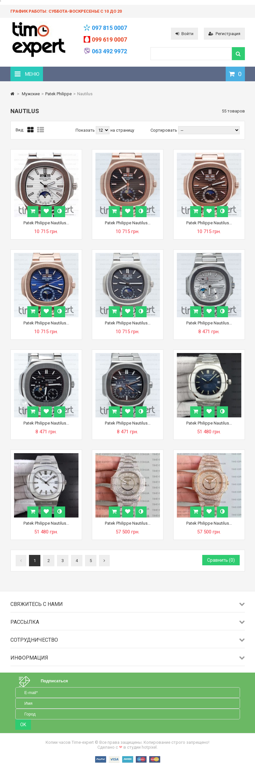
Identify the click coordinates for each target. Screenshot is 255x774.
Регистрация (224, 33)
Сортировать (163, 130)
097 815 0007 (109, 27)
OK (23, 724)
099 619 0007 (109, 39)
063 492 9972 (109, 51)
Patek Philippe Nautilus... (46, 222)
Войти (184, 33)
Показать (86, 130)
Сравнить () (221, 560)
